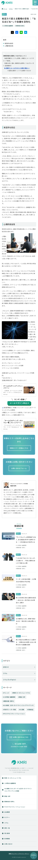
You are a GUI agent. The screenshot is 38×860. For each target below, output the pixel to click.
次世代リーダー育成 (10, 709)
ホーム (5, 8)
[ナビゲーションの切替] (35, 2)
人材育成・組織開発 (9, 697)
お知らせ (6, 667)
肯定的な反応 (9, 43)
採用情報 (7, 839)
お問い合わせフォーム (19, 468)
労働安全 (30, 709)
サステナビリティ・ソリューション (14, 714)
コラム (11, 8)
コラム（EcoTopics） (9, 680)
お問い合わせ (8, 844)
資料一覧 (7, 828)
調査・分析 (22, 697)
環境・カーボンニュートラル (21, 693)
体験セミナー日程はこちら (19, 448)
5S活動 (22, 709)
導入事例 (7, 833)
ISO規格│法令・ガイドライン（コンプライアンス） (19, 705)
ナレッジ (6, 693)
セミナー (7, 817)
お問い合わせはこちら (20, 737)
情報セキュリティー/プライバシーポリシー (19, 853)
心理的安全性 (9, 46)
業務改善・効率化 (9, 701)
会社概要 (7, 812)
